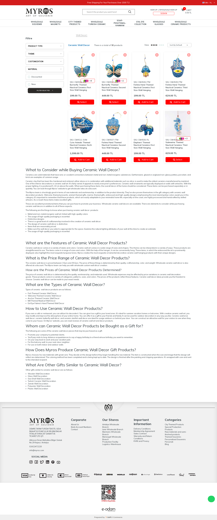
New (32, 84)
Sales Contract (140, 433)
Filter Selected (45, 90)
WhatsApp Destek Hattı (211, 499)
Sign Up (153, 10)
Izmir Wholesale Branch (112, 429)
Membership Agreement (144, 431)
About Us (75, 424)
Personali (169, 442)
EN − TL (208, 3)
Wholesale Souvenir (37, 23)
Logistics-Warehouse (111, 444)
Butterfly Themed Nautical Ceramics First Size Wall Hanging (80, 87)
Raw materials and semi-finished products (176, 433)
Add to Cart (146, 102)
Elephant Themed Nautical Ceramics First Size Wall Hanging (144, 145)
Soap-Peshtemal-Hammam (120, 23)
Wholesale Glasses (159, 23)
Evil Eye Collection (140, 23)
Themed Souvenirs (173, 437)
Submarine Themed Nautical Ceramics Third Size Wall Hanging (176, 145)
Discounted (35, 77)
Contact (74, 429)
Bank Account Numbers (81, 427)
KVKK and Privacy (141, 441)
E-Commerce (117, 517)
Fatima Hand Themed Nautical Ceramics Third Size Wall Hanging (176, 87)
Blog (167, 444)
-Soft (108, 517)
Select (84, 102)
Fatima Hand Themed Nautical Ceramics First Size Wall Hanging (144, 87)
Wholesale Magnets (56, 23)
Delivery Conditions (142, 429)
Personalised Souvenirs (175, 439)
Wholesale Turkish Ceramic (97, 23)
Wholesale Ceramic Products (181, 23)
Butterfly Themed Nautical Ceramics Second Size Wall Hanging (114, 87)
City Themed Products (74, 23)
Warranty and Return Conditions (143, 437)
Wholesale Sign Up (168, 10)
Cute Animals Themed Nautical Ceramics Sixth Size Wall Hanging (81, 145)
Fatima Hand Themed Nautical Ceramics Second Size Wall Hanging (114, 145)
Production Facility (110, 442)
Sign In (163, 13)
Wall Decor (81, 35)
